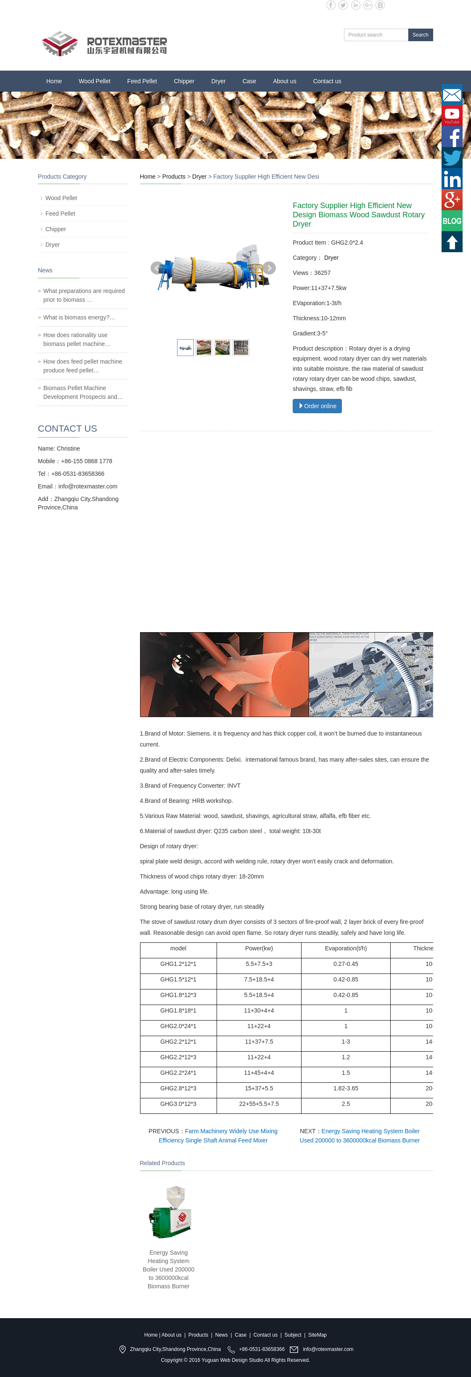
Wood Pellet (94, 81)
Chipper (184, 81)
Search (421, 35)
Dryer (218, 81)
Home (54, 81)
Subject (293, 1335)
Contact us (327, 81)
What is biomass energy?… (79, 317)
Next (269, 268)
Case (250, 81)
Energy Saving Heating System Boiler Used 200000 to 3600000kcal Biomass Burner (168, 1269)
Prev (157, 268)
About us (284, 81)
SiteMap (317, 1335)
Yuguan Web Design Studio (232, 1360)
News (221, 1335)
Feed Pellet (142, 81)
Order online (317, 406)
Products (173, 176)
